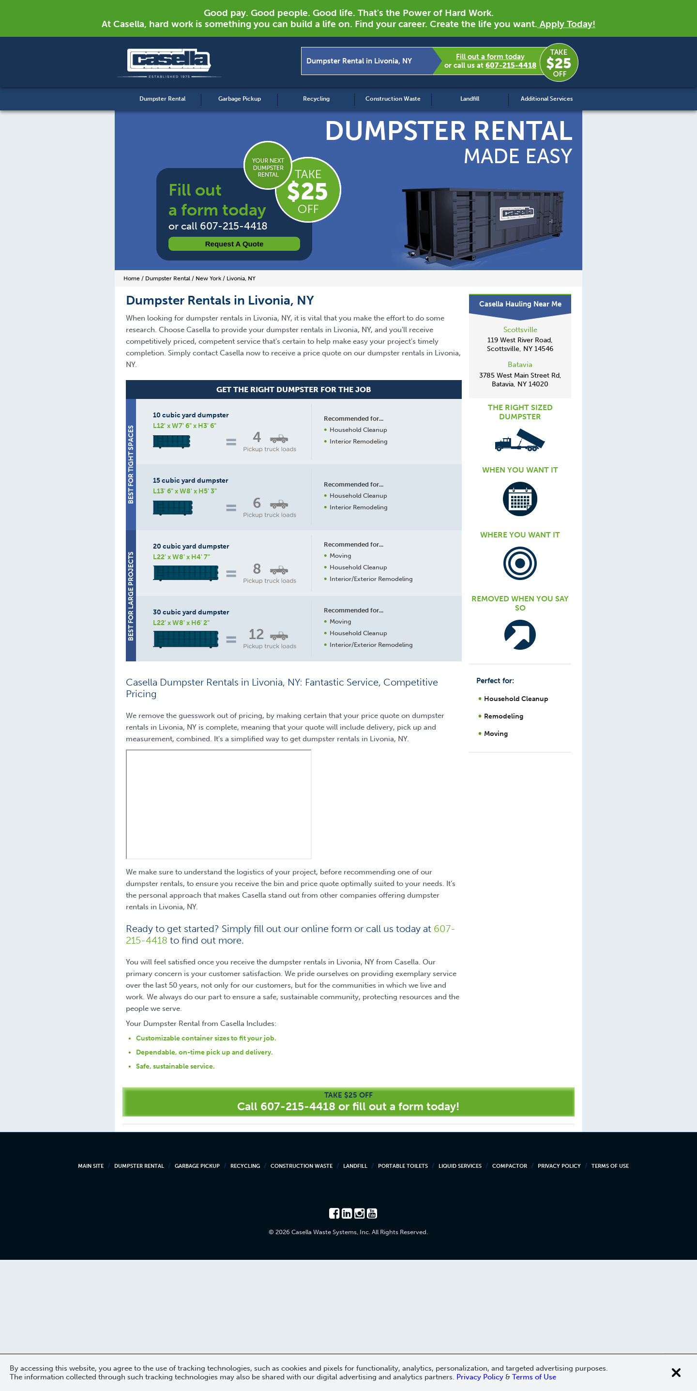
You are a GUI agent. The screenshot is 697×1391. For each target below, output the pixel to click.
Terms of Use (610, 1297)
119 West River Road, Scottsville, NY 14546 (520, 344)
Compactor (509, 1297)
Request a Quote (234, 244)
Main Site (91, 1297)
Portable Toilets (403, 1297)
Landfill (469, 98)
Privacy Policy (559, 1297)
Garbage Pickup (239, 98)
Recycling (316, 98)
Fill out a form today (490, 56)
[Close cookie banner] (676, 1372)
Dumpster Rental (162, 98)
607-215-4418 (510, 65)
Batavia (520, 364)
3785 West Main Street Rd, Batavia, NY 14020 (520, 379)
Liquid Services (460, 1297)
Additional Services (547, 98)
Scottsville (520, 329)
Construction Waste (393, 98)
